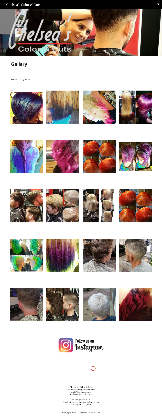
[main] (81, 64)
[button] (158, 5)
